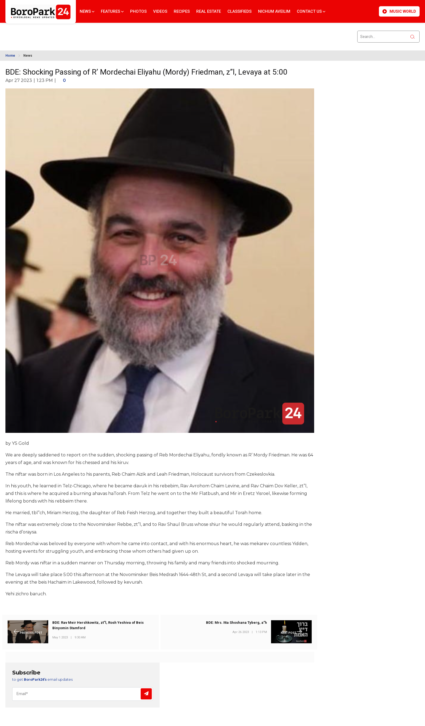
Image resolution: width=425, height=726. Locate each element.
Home (10, 55)
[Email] (82, 694)
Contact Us (311, 11)
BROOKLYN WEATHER (54, 33)
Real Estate (208, 11)
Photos (138, 11)
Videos (160, 11)
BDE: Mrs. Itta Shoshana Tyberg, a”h (236, 623)
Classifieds (239, 11)
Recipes (182, 11)
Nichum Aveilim (274, 11)
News (87, 11)
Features (112, 11)
